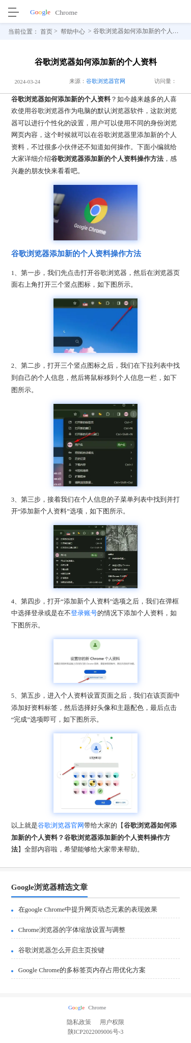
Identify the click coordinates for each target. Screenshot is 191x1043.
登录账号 (84, 613)
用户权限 (112, 1022)
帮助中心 (73, 31)
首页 (46, 31)
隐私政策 (79, 1022)
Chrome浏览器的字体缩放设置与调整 (71, 930)
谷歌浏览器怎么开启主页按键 (61, 950)
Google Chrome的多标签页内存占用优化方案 (82, 970)
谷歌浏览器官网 (105, 81)
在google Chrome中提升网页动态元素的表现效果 (87, 909)
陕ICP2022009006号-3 (96, 1033)
